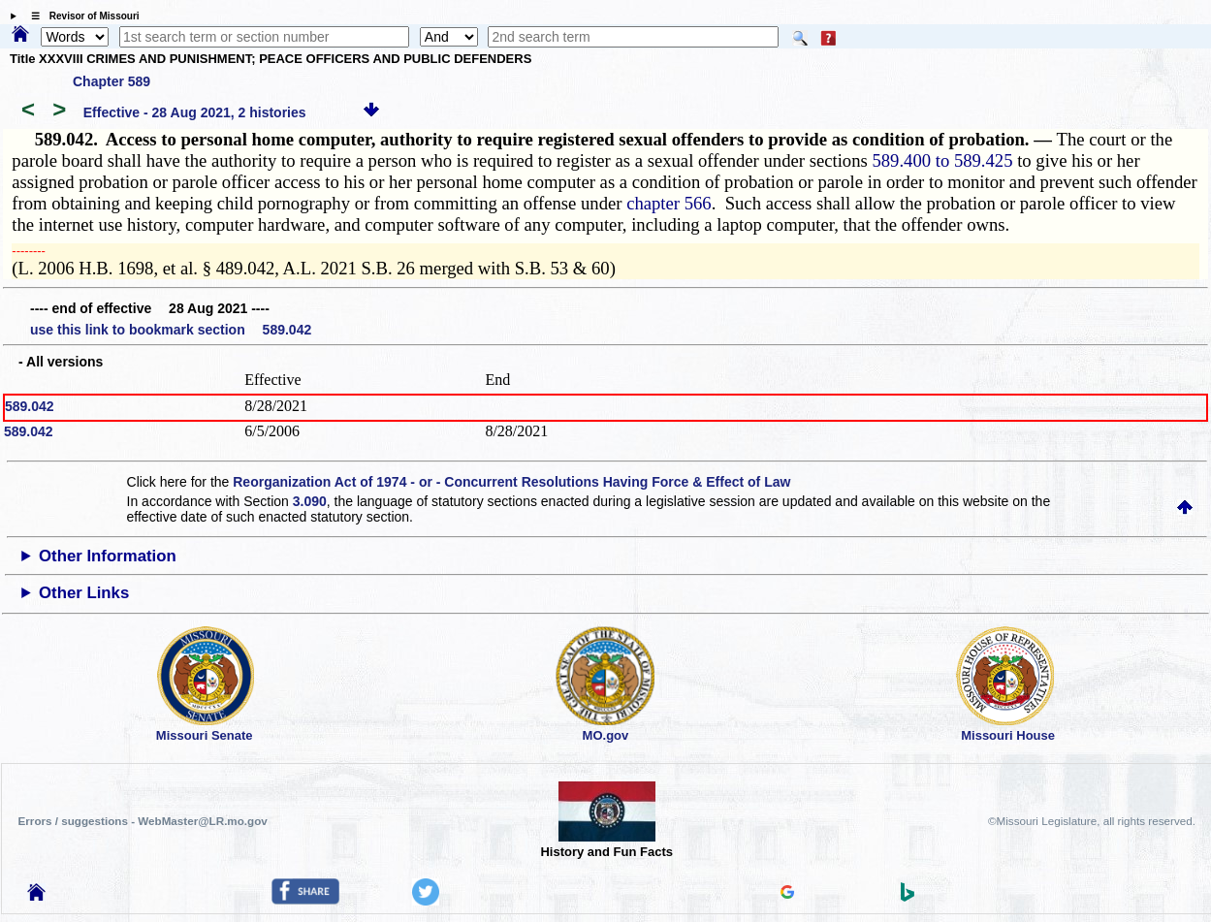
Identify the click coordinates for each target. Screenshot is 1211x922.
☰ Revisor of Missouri (80, 16)
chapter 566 (669, 203)
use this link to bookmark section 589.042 (170, 329)
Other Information (107, 556)
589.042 (29, 406)
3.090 (310, 501)
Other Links (84, 593)
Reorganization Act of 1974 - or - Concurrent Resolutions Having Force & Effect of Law (511, 482)
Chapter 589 (111, 81)
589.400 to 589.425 (942, 160)
